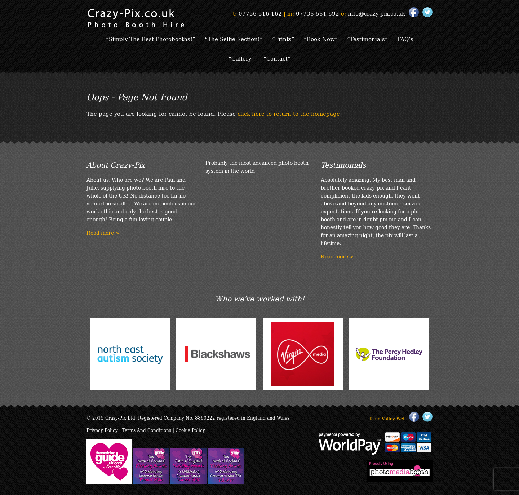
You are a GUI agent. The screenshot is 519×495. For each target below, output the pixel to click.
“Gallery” (241, 58)
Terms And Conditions (146, 430)
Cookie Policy (190, 430)
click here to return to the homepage (289, 113)
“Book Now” (321, 38)
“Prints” (283, 38)
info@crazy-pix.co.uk (376, 13)
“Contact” (276, 58)
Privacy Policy (102, 430)
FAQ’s (405, 38)
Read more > (103, 233)
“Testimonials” (367, 38)
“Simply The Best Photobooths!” (150, 38)
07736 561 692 (317, 13)
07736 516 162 (260, 13)
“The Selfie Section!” (234, 38)
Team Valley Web (387, 418)
